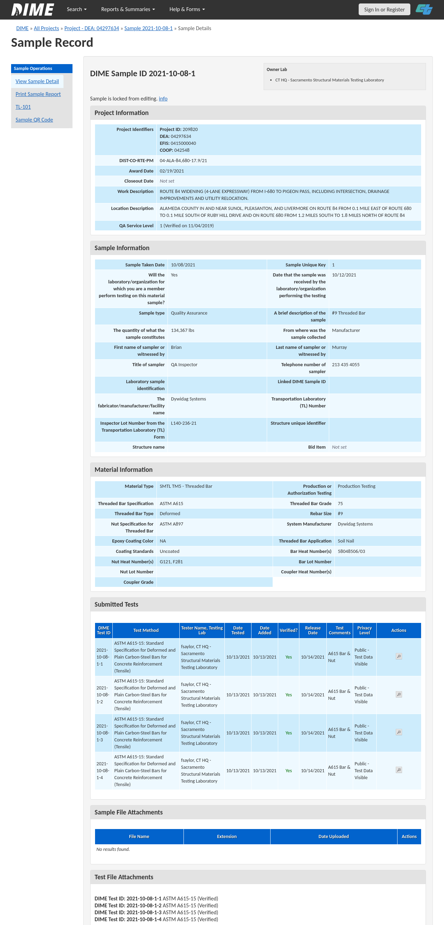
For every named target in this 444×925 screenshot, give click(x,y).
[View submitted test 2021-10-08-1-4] (399, 771)
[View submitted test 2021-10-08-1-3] (399, 733)
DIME (22, 28)
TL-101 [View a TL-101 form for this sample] (23, 107)
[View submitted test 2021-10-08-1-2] (399, 695)
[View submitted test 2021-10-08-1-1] (399, 657)
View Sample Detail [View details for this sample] (37, 81)
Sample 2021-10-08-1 (149, 28)
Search (77, 9)
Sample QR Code (34, 119)
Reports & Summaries (128, 9)
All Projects (46, 28)
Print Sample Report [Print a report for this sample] (38, 94)
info (163, 98)
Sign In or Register (384, 9)
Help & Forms (187, 9)
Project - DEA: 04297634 (92, 28)
